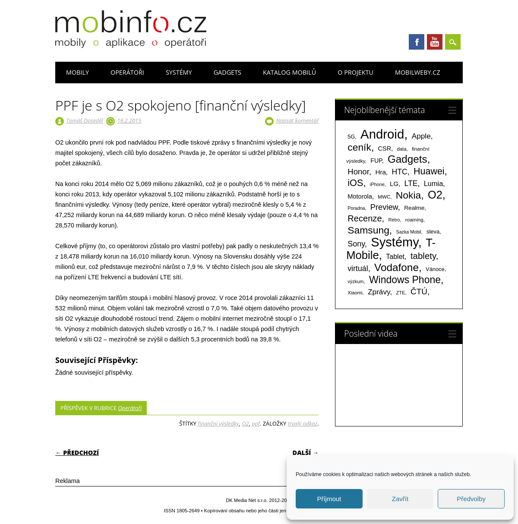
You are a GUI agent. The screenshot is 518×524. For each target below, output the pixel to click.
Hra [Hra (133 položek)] (380, 172)
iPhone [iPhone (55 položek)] (377, 184)
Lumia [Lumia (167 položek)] (433, 183)
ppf (256, 423)
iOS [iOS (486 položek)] (355, 182)
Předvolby (471, 498)
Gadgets (227, 72)
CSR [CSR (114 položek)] (385, 148)
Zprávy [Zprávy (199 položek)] (379, 291)
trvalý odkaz (302, 423)
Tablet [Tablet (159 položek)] (395, 256)
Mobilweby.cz (417, 72)
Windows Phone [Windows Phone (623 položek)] (405, 279)
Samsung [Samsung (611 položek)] (368, 230)
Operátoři (127, 72)
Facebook (416, 42)
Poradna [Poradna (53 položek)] (356, 208)
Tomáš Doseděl (84, 120)
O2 (245, 423)
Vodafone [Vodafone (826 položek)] (396, 267)
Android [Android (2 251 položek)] (382, 134)
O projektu (355, 72)
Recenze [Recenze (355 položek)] (364, 218)
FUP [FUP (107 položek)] (376, 160)
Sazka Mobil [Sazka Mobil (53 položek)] (408, 231)
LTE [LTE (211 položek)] (410, 183)
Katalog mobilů (289, 72)
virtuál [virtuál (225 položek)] (357, 268)
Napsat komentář (297, 120)
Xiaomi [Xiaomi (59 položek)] (354, 292)
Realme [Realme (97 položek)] (414, 208)
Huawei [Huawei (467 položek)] (429, 171)
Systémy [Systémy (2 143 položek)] (394, 242)
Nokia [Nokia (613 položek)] (408, 195)
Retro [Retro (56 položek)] (394, 219)
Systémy (179, 72)
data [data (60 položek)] (401, 149)
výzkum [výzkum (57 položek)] (355, 281)
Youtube (434, 42)
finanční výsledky (218, 423)
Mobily (77, 72)
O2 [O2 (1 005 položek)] (435, 195)
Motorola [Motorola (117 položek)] (359, 196)
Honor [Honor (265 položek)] (358, 171)
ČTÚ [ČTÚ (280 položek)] (419, 291)
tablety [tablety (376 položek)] (423, 256)
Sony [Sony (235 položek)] (356, 244)
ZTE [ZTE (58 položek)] (400, 292)
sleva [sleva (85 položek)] (432, 231)
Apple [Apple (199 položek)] (421, 136)
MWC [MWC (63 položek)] (384, 196)
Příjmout (329, 498)
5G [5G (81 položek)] (351, 136)
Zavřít (400, 498)
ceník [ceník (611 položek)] (359, 147)
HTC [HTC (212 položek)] (399, 171)
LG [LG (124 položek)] (394, 183)
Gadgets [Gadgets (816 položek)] (407, 159)
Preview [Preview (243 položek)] (384, 206)
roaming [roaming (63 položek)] (414, 219)
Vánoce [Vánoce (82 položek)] (435, 269)
